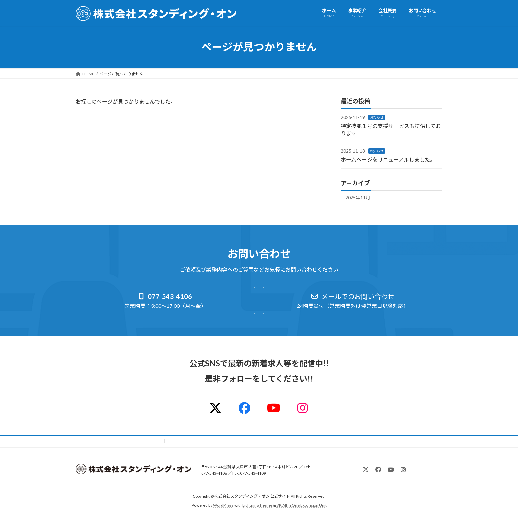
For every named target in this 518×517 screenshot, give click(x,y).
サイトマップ (146, 441)
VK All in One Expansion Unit (302, 505)
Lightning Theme (257, 505)
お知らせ (376, 117)
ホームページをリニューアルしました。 (388, 159)
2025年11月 (357, 197)
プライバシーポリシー (102, 441)
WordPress (223, 505)
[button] (165, 300)
